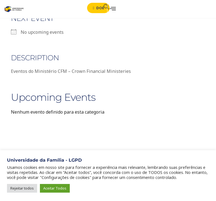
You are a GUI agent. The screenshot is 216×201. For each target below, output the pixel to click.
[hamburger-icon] (111, 9)
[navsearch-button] (104, 8)
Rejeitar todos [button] (22, 188)
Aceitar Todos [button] (54, 188)
